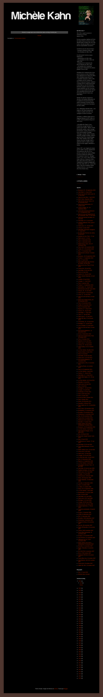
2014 (80, 599)
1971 (80, 676)
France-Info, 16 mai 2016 (84, 268)
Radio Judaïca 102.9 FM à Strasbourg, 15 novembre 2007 (86, 543)
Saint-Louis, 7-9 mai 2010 (84, 453)
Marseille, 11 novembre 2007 (85, 546)
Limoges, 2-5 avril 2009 (84, 474)
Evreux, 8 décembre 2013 (84, 334)
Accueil (39, 35)
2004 (80, 619)
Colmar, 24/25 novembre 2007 (85, 530)
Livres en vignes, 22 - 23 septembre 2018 (84, 208)
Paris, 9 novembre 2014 (84, 307)
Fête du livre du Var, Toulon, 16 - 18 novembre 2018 (86, 201)
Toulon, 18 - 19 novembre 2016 (86, 249)
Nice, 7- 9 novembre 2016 (84, 251)
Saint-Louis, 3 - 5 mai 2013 (85, 343)
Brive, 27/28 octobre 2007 (84, 553)
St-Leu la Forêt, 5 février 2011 (85, 397)
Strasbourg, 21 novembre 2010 (86, 414)
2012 (80, 603)
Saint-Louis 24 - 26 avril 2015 (85, 292)
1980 (80, 656)
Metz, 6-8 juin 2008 (83, 494)
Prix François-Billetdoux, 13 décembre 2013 (85, 331)
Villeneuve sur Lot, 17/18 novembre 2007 (84, 540)
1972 (80, 673)
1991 (80, 636)
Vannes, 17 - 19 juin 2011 (84, 373)
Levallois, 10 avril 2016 (84, 279)
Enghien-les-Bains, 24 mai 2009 (86, 470)
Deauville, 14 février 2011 (84, 403)
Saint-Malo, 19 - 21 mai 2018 (85, 220)
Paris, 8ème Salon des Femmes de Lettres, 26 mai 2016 (86, 262)
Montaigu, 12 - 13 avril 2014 (85, 323)
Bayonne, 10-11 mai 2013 (84, 341)
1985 (80, 647)
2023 (80, 581)
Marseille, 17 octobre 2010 (84, 422)
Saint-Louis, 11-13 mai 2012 (85, 357)
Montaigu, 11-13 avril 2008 (84, 500)
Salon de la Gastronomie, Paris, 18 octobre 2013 (86, 336)
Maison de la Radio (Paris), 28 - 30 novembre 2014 (86, 300)
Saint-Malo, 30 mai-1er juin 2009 (86, 468)
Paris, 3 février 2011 (83, 399)
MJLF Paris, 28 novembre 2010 (86, 408)
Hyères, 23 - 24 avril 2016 (84, 274)
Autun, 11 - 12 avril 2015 (84, 294)
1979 (80, 658)
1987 (80, 643)
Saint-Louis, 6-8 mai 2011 (84, 384)
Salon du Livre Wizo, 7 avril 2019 (86, 197)
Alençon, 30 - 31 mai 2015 (84, 290)
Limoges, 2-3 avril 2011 (84, 390)
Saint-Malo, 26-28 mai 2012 (85, 355)
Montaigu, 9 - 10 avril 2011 (84, 388)
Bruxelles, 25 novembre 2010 (85, 412)
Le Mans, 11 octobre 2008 (84, 487)
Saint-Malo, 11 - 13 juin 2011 (85, 375)
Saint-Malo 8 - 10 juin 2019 (85, 192)
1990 (80, 638)
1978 (80, 660)
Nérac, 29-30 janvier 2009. (84, 477)
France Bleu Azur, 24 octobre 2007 (87, 558)
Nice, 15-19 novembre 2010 (85, 416)
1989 (80, 641)
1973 (80, 671)
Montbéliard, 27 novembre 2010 (86, 410)
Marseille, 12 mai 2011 (84, 382)
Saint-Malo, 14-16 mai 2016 (85, 270)
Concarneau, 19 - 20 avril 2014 (86, 321)
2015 (80, 597)
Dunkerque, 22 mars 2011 (84, 391)
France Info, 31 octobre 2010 (85, 418)
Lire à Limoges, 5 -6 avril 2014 (85, 325)
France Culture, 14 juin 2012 (85, 352)
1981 (80, 654)
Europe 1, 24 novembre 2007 (85, 535)
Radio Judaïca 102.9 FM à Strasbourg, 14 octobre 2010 (85, 424)
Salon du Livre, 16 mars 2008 (85, 504)
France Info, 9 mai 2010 (84, 451)
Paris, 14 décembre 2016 (84, 240)
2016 (80, 594)
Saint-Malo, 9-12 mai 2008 (84, 496)
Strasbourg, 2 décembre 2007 (85, 520)
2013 (80, 601)
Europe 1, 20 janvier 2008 (84, 512)
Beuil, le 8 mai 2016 (83, 272)
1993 (80, 634)
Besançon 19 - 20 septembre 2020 (86, 190)
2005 (80, 616)
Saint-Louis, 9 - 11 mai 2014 (85, 316)
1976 (80, 665)
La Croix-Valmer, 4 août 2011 (85, 371)
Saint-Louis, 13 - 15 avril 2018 (85, 225)
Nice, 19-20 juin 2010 (83, 434)
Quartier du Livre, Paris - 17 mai (86, 236)
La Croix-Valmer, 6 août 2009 (85, 463)
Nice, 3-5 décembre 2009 (84, 459)
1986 (80, 645)
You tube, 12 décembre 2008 (85, 483)
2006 (80, 614)
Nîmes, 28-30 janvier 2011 (84, 401)
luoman (56, 688)
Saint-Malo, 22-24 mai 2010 (85, 444)
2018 (80, 592)
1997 (80, 630)
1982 (80, 652)
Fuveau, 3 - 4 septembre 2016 (85, 258)
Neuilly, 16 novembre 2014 (84, 305)
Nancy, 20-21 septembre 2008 (85, 488)
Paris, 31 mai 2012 (83, 354)
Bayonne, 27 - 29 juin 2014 (85, 308)
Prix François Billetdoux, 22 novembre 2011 (85, 360)
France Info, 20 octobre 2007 (85, 563)
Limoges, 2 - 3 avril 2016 (84, 281)
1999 (80, 625)
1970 (80, 678)
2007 (80, 612)
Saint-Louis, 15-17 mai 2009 (85, 472)
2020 (80, 590)
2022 (80, 588)
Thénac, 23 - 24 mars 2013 (85, 344)
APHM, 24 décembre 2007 (84, 514)
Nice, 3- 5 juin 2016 (83, 260)
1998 (80, 627)
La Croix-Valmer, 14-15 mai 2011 (86, 380)
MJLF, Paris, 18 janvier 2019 (85, 199)
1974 (80, 669)
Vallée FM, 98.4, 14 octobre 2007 (86, 565)
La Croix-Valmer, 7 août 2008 (85, 490)
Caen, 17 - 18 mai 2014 (84, 314)
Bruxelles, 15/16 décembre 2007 (86, 518)
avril (81, 583)
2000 (80, 623)
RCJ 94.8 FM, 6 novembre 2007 (86, 551)
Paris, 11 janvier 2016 (83, 283)
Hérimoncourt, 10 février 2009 (85, 476)
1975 (80, 667)
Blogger (66, 688)
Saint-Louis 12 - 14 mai (84, 238)
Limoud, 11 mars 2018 (83, 227)
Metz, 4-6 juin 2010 (83, 439)
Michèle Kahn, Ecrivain (84, 574)
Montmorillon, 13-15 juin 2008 (85, 492)
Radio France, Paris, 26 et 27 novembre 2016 (85, 244)
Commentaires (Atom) (20, 38)
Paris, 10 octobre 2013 (84, 339)
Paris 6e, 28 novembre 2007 (85, 525)
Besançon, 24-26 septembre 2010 (86, 427)
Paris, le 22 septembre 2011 (85, 369)
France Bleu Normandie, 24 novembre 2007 (85, 533)
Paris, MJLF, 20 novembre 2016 (86, 247)
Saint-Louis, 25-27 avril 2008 (85, 498)
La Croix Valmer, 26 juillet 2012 (86, 350)
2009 (80, 610)
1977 (80, 662)
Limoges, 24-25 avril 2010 (84, 455)
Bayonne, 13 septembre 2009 (85, 461)
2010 (80, 608)
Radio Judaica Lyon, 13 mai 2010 (86, 449)
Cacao (81, 585)
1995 (80, 632)
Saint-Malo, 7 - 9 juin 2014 (84, 312)
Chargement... (80, 177)
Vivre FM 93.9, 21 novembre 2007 (86, 537)
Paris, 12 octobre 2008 (84, 485)
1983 (80, 649)
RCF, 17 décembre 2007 (84, 516)
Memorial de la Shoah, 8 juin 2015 (86, 289)
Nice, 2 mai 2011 (82, 386)
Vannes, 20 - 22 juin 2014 (84, 310)
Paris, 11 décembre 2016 (84, 242)
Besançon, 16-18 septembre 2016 (86, 256)
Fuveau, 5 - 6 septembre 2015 (85, 285)
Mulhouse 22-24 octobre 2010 (85, 420)
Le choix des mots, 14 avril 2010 (86, 457)
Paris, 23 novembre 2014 (84, 303)
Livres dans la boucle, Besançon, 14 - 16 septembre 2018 (86, 211)
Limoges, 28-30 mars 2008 (85, 502)
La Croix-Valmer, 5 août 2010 (85, 429)
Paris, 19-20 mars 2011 (84, 393)
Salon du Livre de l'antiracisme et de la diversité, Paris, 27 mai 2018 (86, 215)
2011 (80, 605)
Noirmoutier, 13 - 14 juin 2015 (85, 287)
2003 (80, 621)
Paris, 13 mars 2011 (83, 395)
